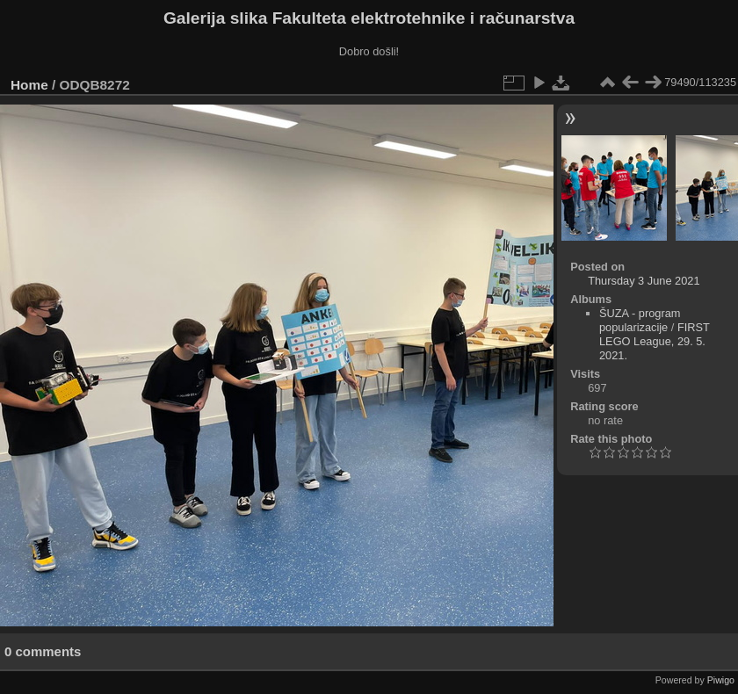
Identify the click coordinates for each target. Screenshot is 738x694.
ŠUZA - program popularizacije (639, 320)
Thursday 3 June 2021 (643, 280)
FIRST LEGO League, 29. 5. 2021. (654, 341)
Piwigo (720, 680)
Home (29, 84)
